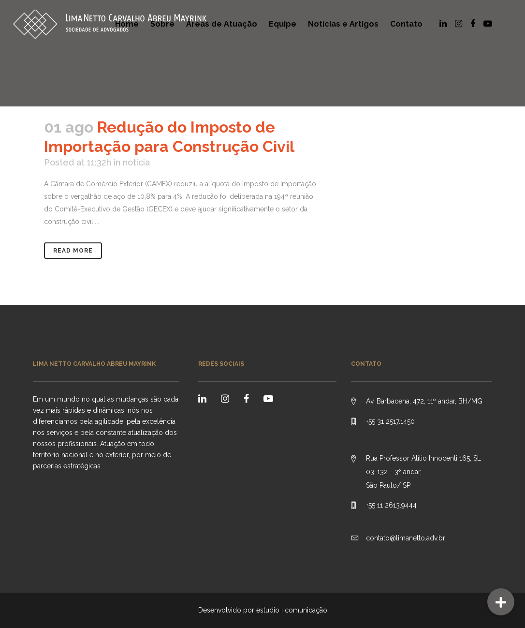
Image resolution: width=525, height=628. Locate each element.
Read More (73, 250)
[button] (500, 601)
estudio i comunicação (291, 610)
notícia (136, 162)
